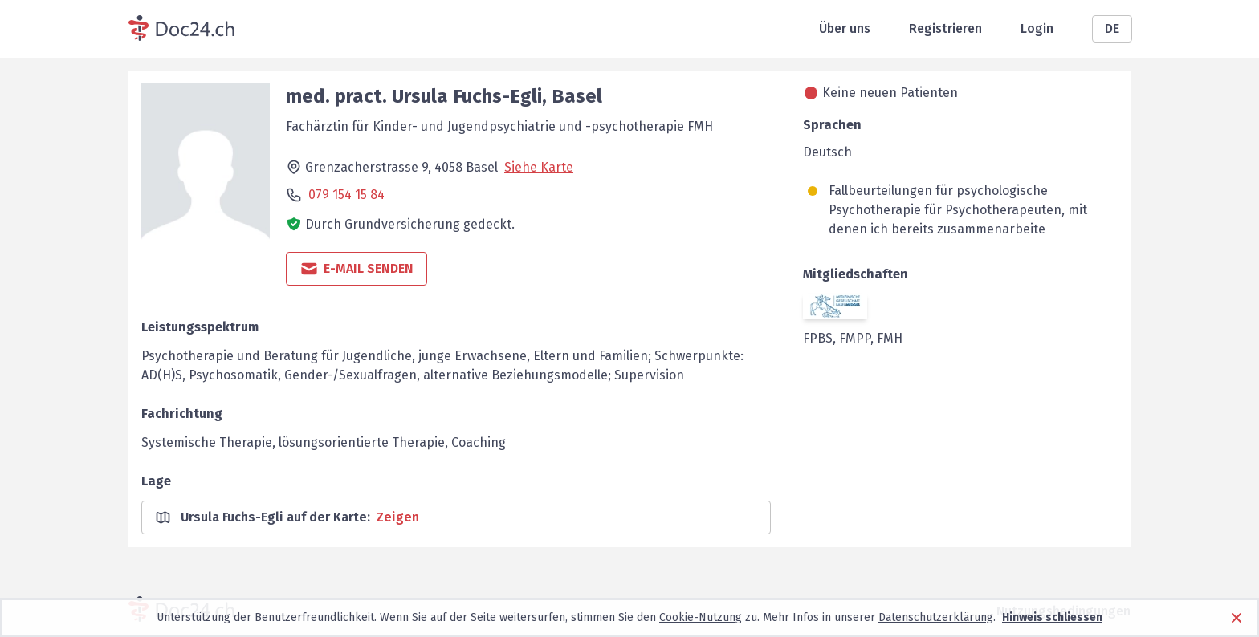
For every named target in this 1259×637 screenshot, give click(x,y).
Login (1037, 28)
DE (1112, 28)
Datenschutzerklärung (935, 617)
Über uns (844, 28)
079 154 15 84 (346, 194)
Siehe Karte (538, 167)
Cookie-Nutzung (700, 617)
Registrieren (945, 28)
